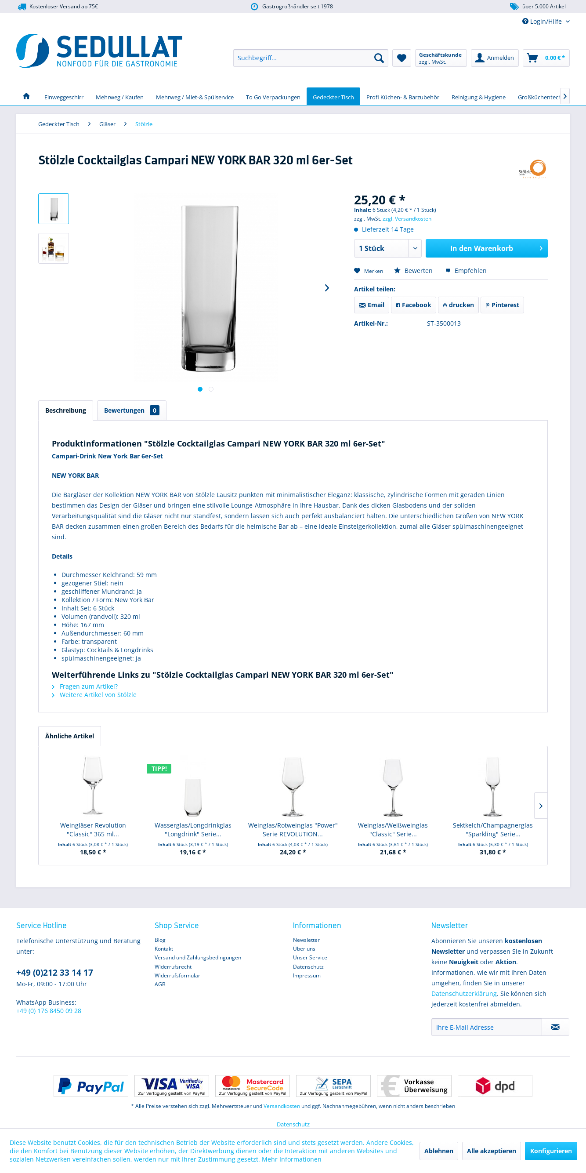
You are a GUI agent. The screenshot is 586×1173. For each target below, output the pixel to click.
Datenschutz (308, 966)
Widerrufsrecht (173, 966)
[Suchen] (379, 58)
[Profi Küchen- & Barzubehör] (402, 96)
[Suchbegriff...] (310, 58)
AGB (160, 984)
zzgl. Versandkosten (407, 218)
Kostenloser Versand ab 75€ (57, 7)
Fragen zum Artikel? (85, 686)
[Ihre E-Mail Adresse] (486, 1027)
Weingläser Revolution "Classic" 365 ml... (93, 829)
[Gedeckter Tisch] (333, 96)
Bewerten (414, 270)
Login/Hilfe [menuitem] (543, 21)
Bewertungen (131, 410)
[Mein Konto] (495, 58)
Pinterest (502, 305)
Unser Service (310, 957)
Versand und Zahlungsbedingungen (198, 957)
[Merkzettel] (401, 58)
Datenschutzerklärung (464, 993)
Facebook (413, 305)
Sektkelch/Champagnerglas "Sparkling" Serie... (493, 829)
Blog (160, 940)
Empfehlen (466, 270)
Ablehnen (438, 1151)
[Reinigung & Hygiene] (478, 96)
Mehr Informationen (292, 1159)
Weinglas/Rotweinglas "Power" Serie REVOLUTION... (293, 829)
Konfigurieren (551, 1151)
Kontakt (164, 948)
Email (371, 305)
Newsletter (306, 940)
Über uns (304, 948)
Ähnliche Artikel (69, 736)
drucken (458, 305)
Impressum (307, 975)
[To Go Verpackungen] (273, 96)
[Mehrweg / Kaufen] (120, 96)
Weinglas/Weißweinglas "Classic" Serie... (393, 829)
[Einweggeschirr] (64, 96)
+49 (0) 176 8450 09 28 (48, 1010)
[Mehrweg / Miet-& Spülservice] (195, 96)
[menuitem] (310, 58)
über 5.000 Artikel (537, 7)
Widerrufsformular (177, 975)
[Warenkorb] (546, 58)
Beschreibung (65, 410)
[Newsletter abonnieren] (555, 1027)
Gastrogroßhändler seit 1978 (291, 7)
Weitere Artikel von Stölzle (94, 694)
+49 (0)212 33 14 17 (54, 972)
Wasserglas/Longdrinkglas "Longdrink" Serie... (193, 829)
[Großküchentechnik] (544, 96)
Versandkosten (282, 1106)
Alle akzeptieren (491, 1151)
